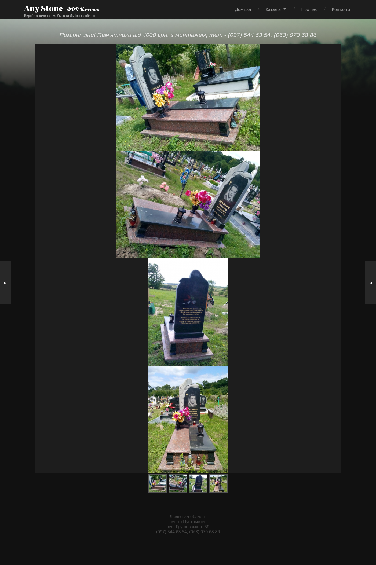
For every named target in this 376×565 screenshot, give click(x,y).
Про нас (309, 9)
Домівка (243, 9)
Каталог (274, 9)
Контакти (341, 9)
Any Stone (43, 8)
